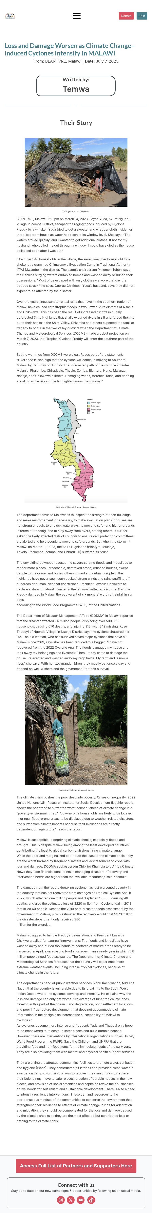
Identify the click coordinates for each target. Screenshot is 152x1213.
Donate (126, 16)
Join (142, 16)
